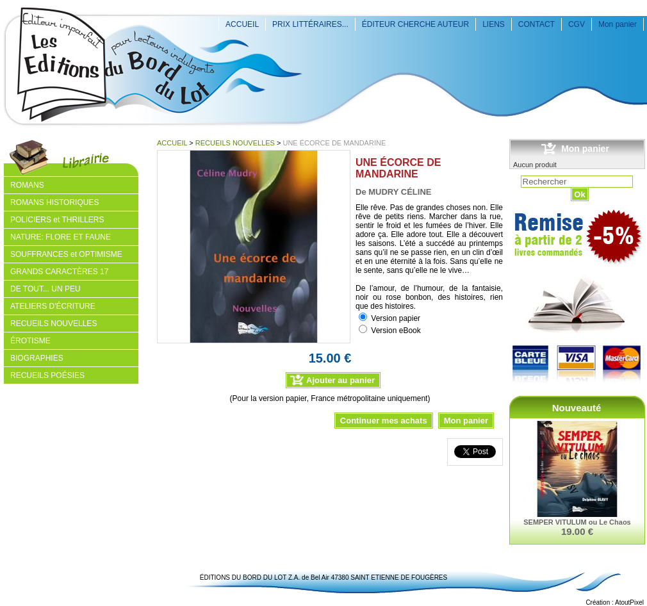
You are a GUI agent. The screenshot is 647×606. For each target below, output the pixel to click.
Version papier (395, 318)
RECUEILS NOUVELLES (235, 143)
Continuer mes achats (383, 420)
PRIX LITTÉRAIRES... (310, 24)
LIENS (493, 24)
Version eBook (395, 330)
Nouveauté (577, 407)
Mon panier (617, 24)
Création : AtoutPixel (615, 602)
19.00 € (577, 531)
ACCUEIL (242, 24)
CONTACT (536, 24)
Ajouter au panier (340, 380)
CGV (576, 24)
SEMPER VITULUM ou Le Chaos (576, 522)
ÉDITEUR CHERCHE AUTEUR (415, 24)
